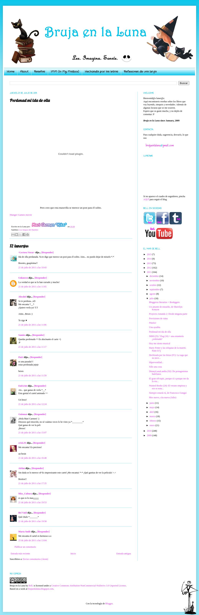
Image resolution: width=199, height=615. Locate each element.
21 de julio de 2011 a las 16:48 (32, 458)
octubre (153, 285)
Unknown (23, 277)
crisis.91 (22, 443)
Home (10, 71)
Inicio (73, 553)
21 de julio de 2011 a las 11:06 (32, 324)
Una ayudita (154, 327)
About (24, 71)
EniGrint (22, 385)
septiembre (155, 289)
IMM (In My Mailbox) (65, 71)
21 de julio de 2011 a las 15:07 (32, 432)
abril (152, 412)
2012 (149, 267)
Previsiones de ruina (158, 318)
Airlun (21, 468)
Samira (21, 335)
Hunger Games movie (21, 214)
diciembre (154, 276)
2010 (149, 431)
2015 (149, 254)
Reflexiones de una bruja (140, 71)
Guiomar (22, 414)
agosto (153, 294)
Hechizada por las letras (101, 71)
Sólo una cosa (155, 366)
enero (152, 425)
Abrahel (22, 296)
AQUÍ (146, 199)
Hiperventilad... (156, 362)
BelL (31, 585)
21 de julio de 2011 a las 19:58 (32, 521)
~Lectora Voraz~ (26, 252)
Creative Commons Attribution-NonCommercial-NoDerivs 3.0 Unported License (88, 585)
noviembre (155, 280)
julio (152, 298)
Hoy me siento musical (159, 343)
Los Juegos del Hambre (28, 230)
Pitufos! (152, 323)
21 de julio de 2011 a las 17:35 (32, 483)
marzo (153, 416)
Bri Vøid (22, 512)
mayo (152, 407)
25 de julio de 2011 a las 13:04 (32, 540)
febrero (153, 420)
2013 (149, 263)
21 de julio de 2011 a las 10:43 (32, 267)
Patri (20, 357)
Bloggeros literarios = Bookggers (164, 302)
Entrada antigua (123, 553)
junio (152, 403)
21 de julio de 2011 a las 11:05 (32, 286)
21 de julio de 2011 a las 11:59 (32, 375)
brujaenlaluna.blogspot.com (40, 589)
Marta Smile (24, 531)
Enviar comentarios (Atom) (35, 559)
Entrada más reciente (20, 553)
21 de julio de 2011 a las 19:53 (32, 502)
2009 (149, 435)
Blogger (109, 603)
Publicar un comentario (25, 547)
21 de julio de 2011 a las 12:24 (32, 404)
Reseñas (39, 71)
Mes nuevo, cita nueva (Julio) (162, 397)
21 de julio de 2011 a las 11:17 (32, 347)
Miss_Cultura (25, 493)
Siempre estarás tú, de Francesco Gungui (168, 393)
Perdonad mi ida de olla (160, 331)
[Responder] (47, 252)
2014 (149, 258)
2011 (149, 272)
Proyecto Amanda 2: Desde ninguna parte (168, 314)
